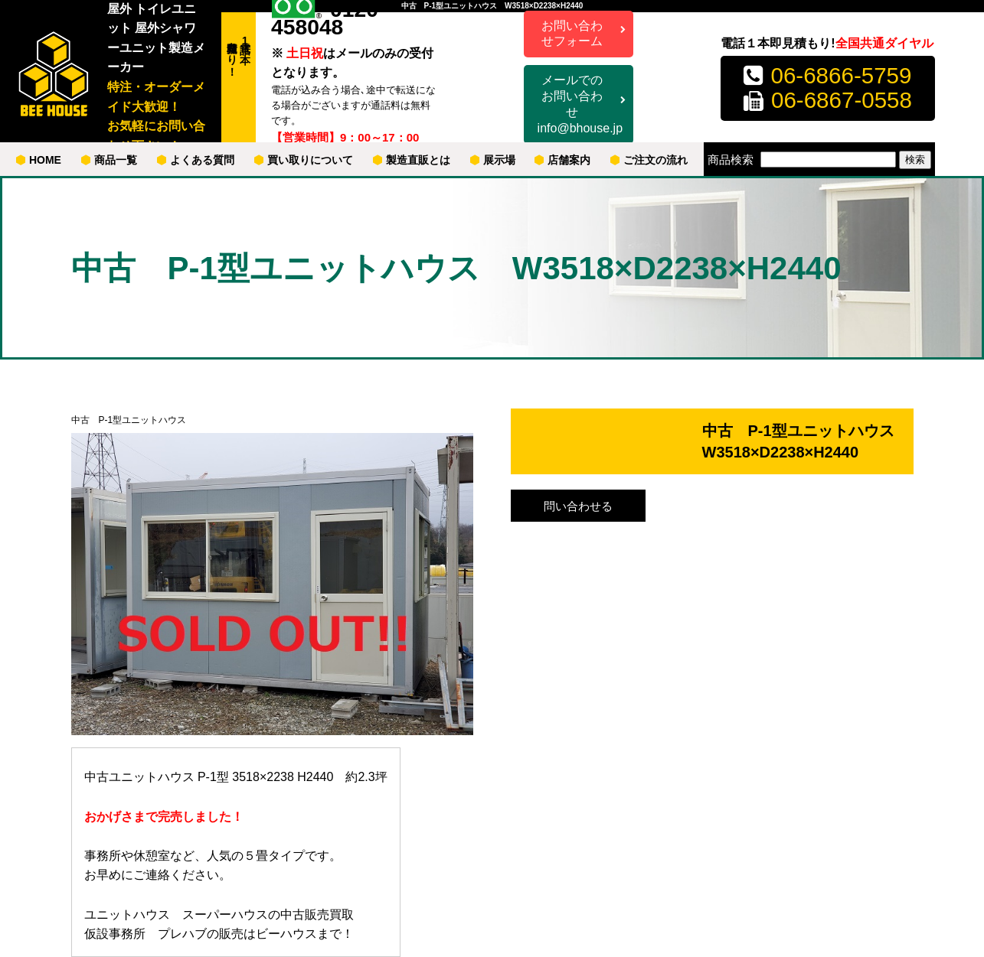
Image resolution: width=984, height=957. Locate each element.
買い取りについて (303, 160)
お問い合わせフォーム (572, 33)
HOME (38, 160)
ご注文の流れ (649, 160)
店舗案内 (562, 160)
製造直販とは (411, 160)
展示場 (492, 160)
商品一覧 (109, 160)
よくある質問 (195, 160)
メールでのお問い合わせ (580, 104)
